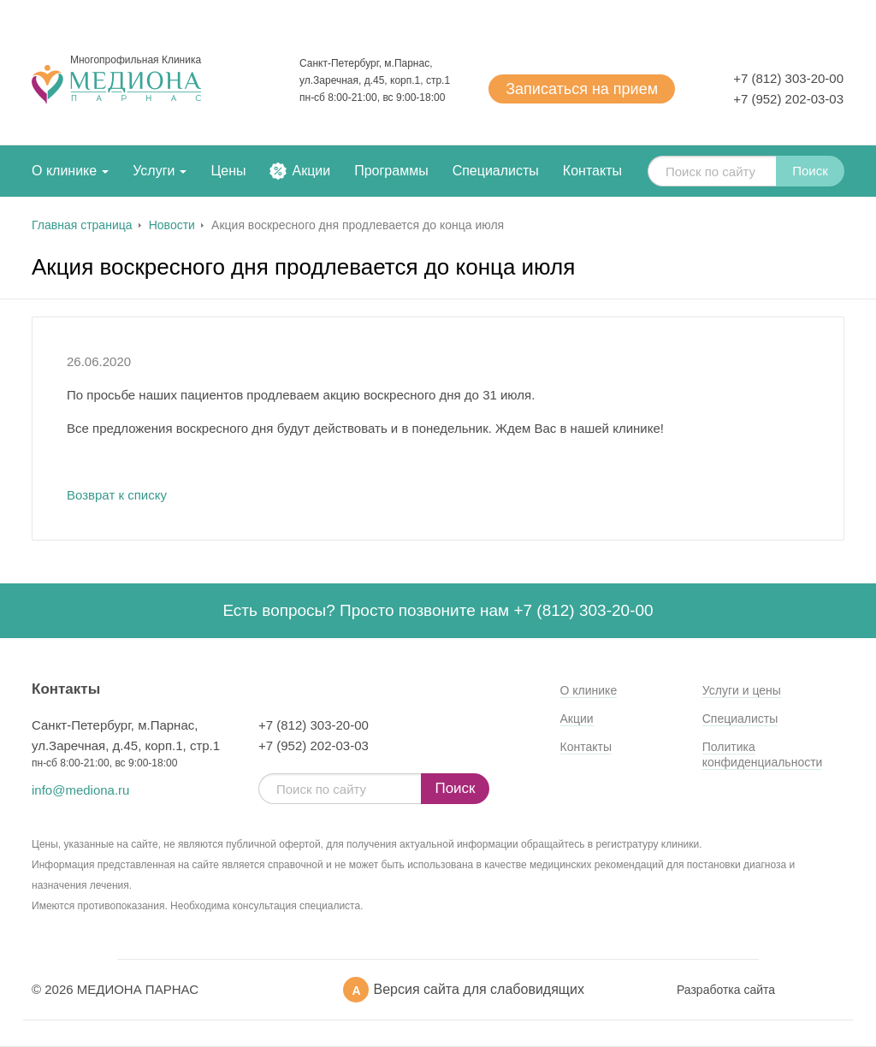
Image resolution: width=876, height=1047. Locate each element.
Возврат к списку (117, 495)
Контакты (592, 170)
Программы (391, 170)
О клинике (64, 170)
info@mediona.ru (80, 790)
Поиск (810, 170)
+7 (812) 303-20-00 (788, 78)
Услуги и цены (741, 690)
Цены (228, 170)
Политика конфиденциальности (762, 754)
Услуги (154, 170)
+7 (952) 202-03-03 (788, 99)
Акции (311, 170)
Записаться (582, 89)
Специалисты (496, 170)
